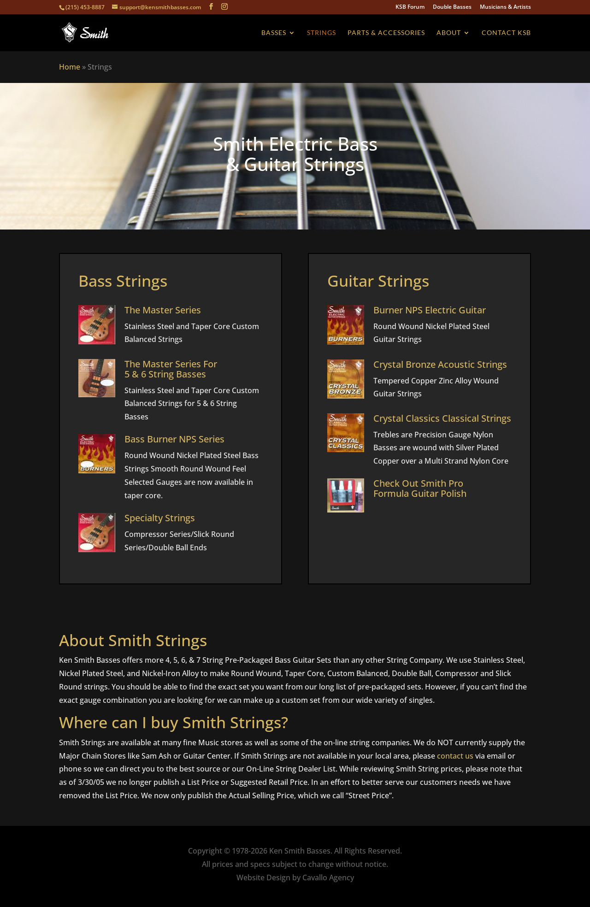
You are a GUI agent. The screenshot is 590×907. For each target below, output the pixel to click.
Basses (273, 32)
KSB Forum (410, 7)
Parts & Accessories (386, 32)
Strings (321, 32)
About (449, 32)
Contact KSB (506, 32)
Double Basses (452, 7)
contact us (455, 756)
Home (69, 67)
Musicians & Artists (505, 7)
